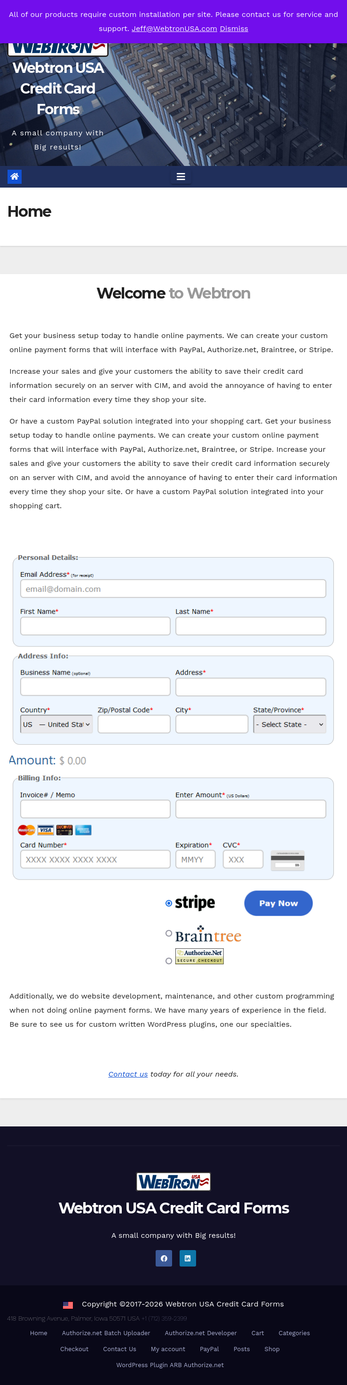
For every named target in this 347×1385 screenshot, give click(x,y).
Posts (242, 1349)
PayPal (209, 1349)
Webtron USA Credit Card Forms (57, 88)
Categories (294, 1333)
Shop (272, 1349)
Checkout (74, 1349)
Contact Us (119, 1349)
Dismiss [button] (234, 28)
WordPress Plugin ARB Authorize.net (170, 1365)
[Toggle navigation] (181, 177)
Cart (258, 1333)
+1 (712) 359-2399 (164, 1318)
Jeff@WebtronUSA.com (174, 28)
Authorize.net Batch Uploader (106, 1333)
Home (38, 1333)
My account (168, 1349)
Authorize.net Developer (201, 1333)
